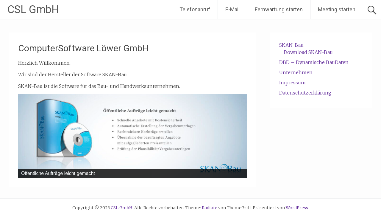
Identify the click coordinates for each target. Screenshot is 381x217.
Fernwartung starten (279, 9)
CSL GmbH (33, 9)
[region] (132, 136)
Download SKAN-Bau (308, 52)
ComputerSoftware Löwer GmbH (83, 48)
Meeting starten (336, 9)
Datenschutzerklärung (305, 93)
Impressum (292, 83)
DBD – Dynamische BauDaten (314, 62)
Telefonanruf (194, 9)
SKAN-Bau (291, 45)
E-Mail (232, 9)
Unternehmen (296, 72)
